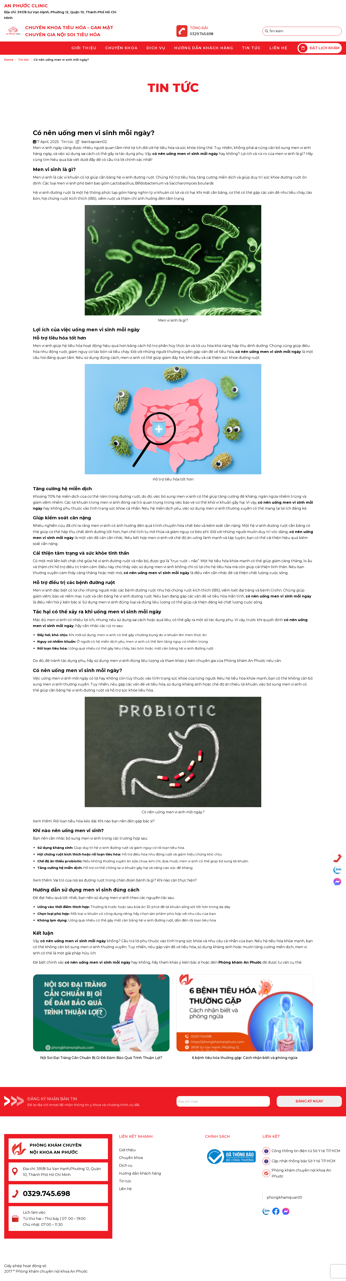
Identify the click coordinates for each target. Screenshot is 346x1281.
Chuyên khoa (131, 1158)
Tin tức (23, 59)
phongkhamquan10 (284, 1197)
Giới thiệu (127, 1150)
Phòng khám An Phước (244, 661)
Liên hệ (125, 1189)
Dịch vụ (125, 1165)
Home (8, 59)
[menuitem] (84, 48)
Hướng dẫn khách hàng (140, 1173)
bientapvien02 (94, 142)
